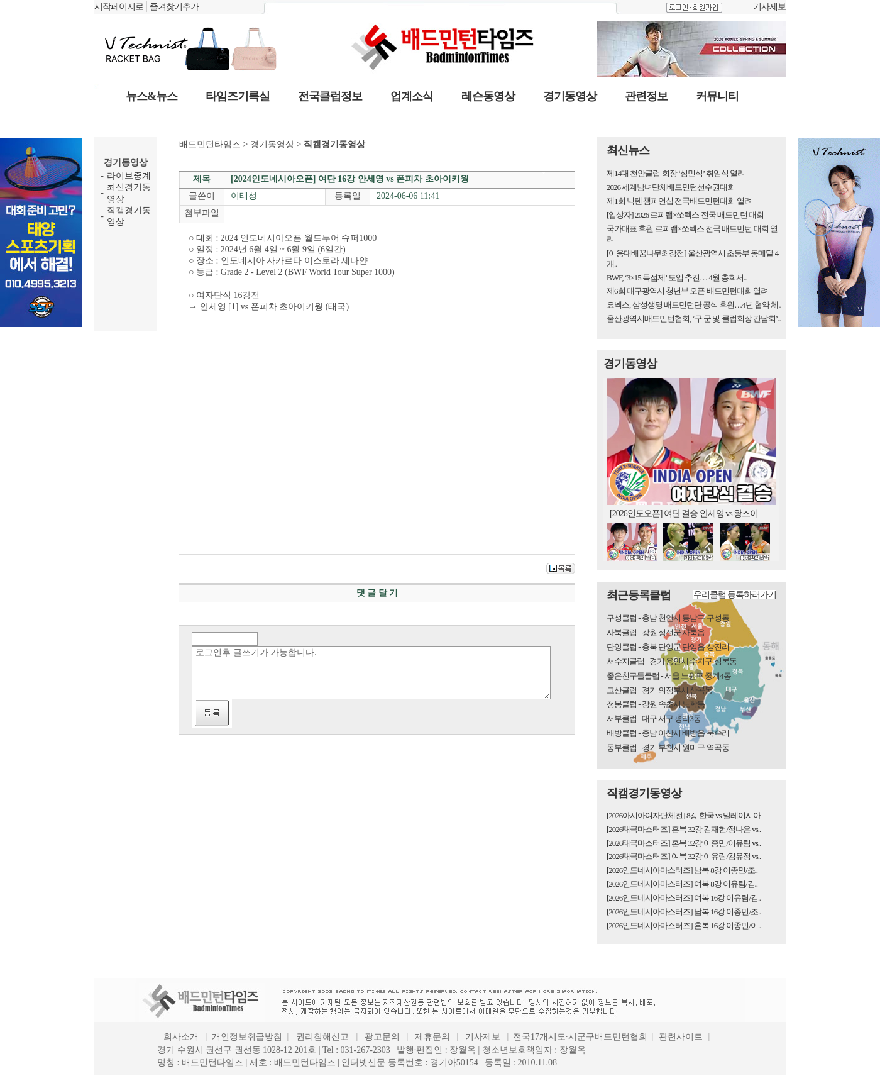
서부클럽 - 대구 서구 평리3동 (654, 718)
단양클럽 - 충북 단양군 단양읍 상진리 (668, 647)
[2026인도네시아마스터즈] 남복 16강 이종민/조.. (684, 911)
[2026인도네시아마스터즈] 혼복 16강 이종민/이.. (684, 925)
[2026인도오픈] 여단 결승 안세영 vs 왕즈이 (684, 513)
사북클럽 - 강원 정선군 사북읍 (656, 632)
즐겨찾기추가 (174, 6)
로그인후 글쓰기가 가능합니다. (371, 672)
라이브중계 (129, 175)
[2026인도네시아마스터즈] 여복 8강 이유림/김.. (682, 884)
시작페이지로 (118, 6)
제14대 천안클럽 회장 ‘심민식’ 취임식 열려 (676, 173)
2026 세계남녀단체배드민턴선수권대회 (671, 187)
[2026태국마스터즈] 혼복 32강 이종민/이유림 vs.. (684, 843)
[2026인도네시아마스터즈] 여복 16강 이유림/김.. (684, 897)
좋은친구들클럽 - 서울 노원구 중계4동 (669, 675)
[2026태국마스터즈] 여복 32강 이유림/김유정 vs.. (684, 856)
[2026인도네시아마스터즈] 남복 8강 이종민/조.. (682, 870)
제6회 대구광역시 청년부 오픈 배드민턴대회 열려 (687, 291)
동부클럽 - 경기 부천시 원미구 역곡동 (668, 747)
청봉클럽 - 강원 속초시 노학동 (656, 704)
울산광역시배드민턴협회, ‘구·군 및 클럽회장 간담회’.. (694, 318)
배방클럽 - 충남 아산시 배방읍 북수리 (668, 733)
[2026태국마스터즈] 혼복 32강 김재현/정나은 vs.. (684, 829)
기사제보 (769, 6)
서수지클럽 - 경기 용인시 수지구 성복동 (672, 661)
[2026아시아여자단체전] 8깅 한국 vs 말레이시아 (684, 815)
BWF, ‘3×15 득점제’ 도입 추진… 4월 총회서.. (676, 277)
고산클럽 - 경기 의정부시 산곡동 (659, 690)
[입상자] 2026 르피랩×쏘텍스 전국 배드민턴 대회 (685, 214)
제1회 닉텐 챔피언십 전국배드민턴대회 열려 (679, 201)
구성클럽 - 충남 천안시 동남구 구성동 (668, 618)
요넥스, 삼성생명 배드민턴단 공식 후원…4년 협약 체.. (694, 304)
